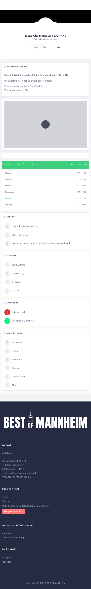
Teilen (43, 47)
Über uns (6, 501)
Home (5, 497)
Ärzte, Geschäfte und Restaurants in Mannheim (25, 506)
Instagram (7, 557)
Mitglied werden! (13, 511)
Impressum (7, 533)
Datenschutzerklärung (13, 537)
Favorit (35, 47)
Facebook (7, 562)
